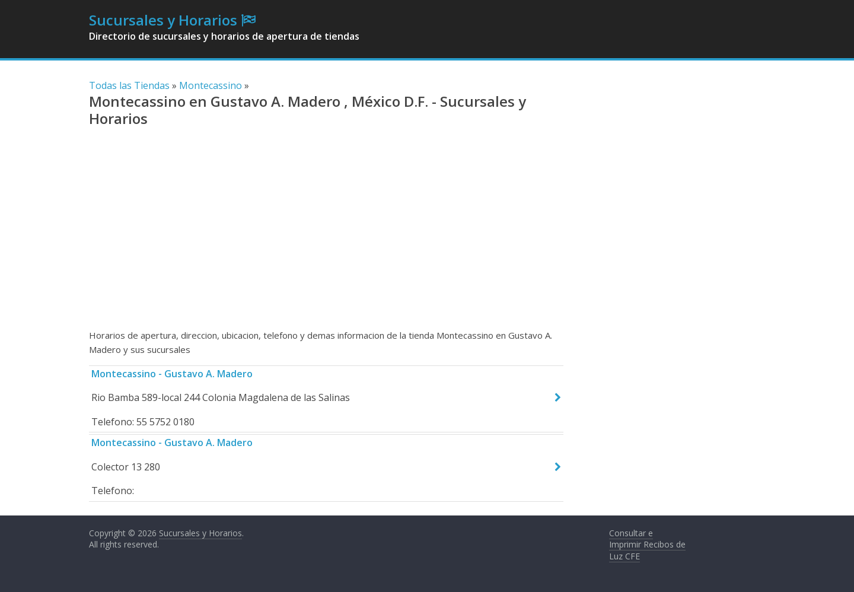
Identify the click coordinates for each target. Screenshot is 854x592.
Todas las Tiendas (129, 85)
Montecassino (210, 85)
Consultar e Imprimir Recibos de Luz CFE (647, 544)
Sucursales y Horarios (163, 20)
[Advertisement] (326, 233)
